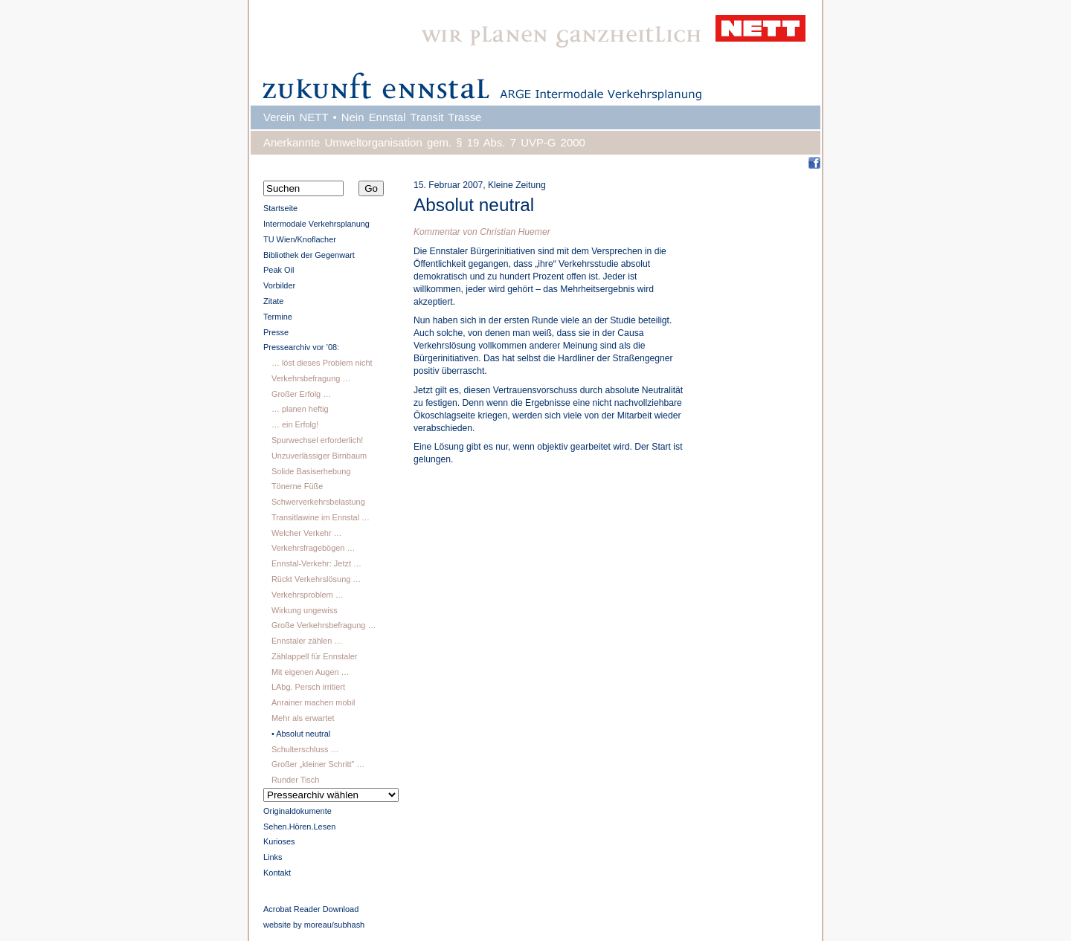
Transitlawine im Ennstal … (320, 517)
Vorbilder (279, 285)
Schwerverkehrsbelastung (318, 501)
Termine (277, 316)
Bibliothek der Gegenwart (309, 254)
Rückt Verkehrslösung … (316, 579)
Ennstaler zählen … (306, 640)
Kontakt (277, 872)
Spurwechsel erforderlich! (317, 440)
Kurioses (279, 841)
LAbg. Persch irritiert (308, 686)
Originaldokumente (297, 810)
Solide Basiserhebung (310, 471)
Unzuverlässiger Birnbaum (319, 455)
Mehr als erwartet (303, 718)
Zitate (273, 301)
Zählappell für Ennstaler (314, 656)
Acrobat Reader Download (310, 909)
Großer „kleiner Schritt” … (317, 764)
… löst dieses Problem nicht (322, 362)
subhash (349, 924)
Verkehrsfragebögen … (313, 547)
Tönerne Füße (297, 486)
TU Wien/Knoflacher (299, 239)
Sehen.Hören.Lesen (299, 826)
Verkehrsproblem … (307, 594)
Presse (276, 332)
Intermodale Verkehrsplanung (316, 223)
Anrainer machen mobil (313, 702)
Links (273, 857)
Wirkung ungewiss (304, 610)
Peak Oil (278, 269)
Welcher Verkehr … (306, 532)
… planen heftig (300, 408)
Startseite (280, 208)
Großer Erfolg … (301, 393)
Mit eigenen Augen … (310, 671)
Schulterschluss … (305, 749)
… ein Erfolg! (294, 424)
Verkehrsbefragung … (310, 378)
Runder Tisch (295, 779)
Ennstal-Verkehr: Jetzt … (316, 563)
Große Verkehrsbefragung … (323, 625)
